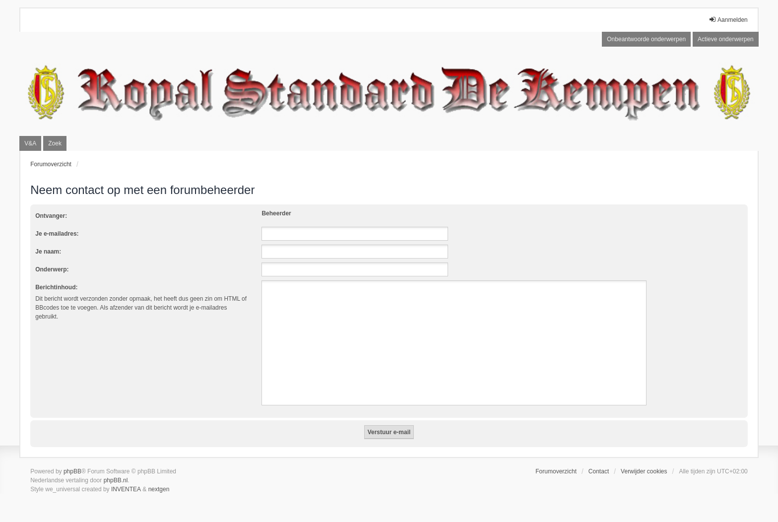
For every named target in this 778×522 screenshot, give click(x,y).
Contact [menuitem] (598, 471)
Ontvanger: (51, 215)
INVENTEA (126, 489)
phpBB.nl (116, 480)
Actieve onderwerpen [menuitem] (726, 39)
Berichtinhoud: (56, 287)
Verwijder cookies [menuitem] (644, 471)
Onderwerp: (51, 269)
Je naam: (48, 251)
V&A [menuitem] (30, 143)
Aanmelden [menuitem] (728, 19)
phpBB (72, 471)
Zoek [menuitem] (55, 143)
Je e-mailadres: (56, 233)
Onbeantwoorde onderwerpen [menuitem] (646, 39)
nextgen (159, 489)
